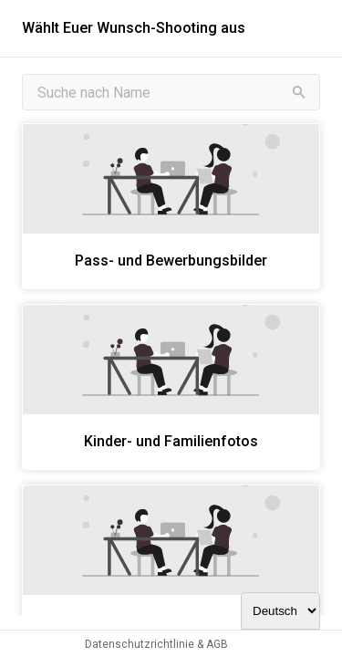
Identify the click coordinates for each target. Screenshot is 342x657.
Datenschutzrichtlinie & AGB (156, 644)
